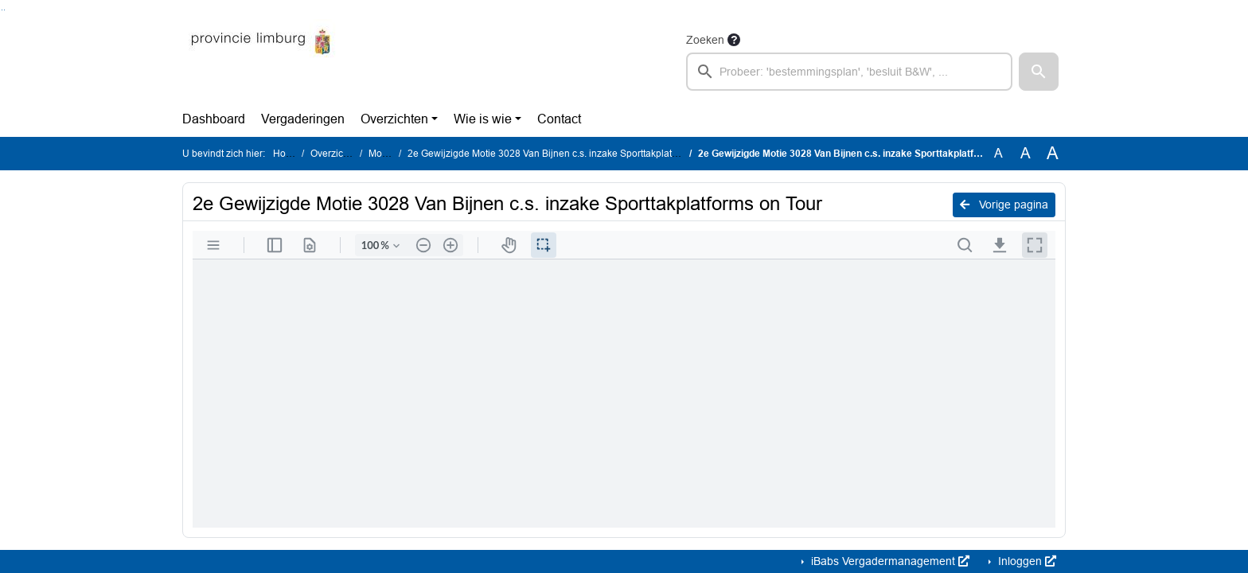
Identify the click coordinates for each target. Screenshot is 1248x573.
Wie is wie (483, 119)
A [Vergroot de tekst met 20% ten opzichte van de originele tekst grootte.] (1025, 153)
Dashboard (213, 119)
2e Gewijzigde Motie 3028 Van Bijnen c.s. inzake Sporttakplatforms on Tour (569, 153)
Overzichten (394, 119)
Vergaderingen (303, 119)
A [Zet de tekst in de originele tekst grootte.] (998, 153)
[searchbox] (849, 72)
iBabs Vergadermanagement (888, 561)
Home (286, 153)
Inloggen (1025, 561)
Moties (383, 153)
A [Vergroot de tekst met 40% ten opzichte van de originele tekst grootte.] (1053, 153)
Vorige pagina (1004, 204)
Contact (559, 119)
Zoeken (705, 39)
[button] (1039, 72)
